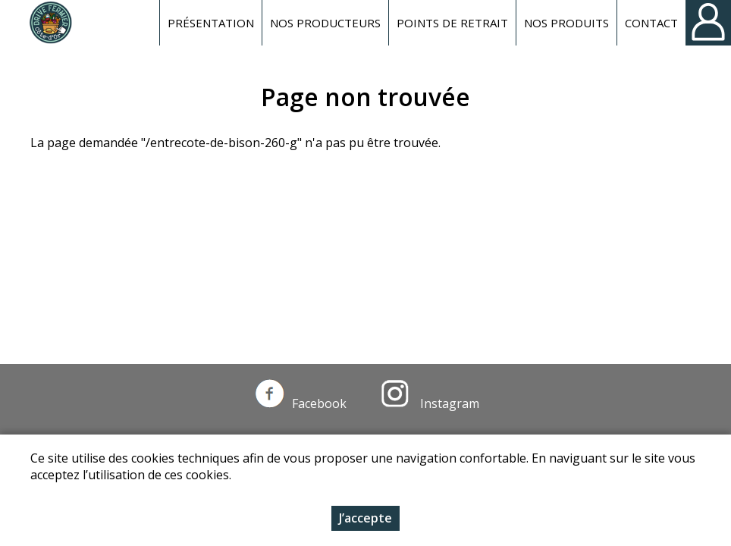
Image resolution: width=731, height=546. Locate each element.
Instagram (430, 403)
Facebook (301, 403)
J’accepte (365, 519)
